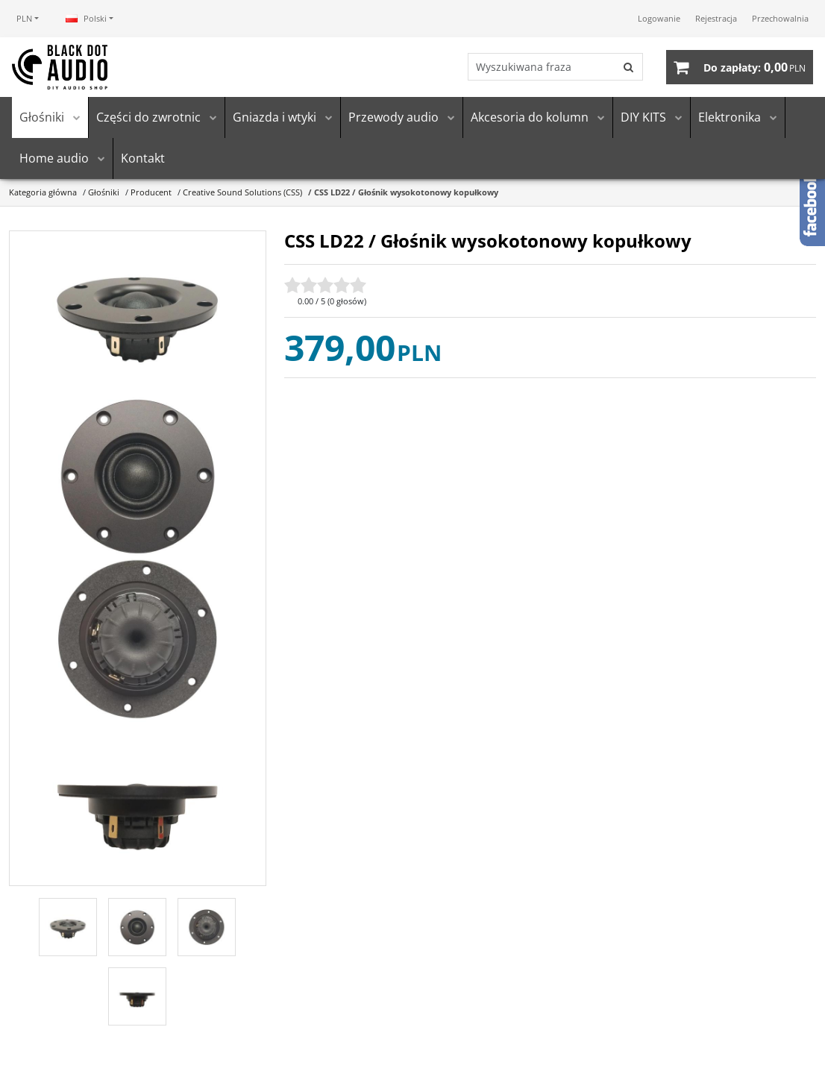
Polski (86, 18)
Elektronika (729, 118)
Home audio (54, 159)
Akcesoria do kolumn (530, 118)
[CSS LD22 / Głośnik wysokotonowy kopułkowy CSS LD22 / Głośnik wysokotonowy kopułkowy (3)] (138, 640)
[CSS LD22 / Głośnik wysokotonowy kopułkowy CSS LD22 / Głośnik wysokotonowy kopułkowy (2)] (138, 477)
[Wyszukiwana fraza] (541, 67)
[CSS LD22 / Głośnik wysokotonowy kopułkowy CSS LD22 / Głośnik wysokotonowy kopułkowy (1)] (138, 313)
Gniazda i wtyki (274, 118)
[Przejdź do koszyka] (754, 67)
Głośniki (41, 118)
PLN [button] (24, 18)
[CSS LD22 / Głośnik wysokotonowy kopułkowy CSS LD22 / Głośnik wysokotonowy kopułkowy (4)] (138, 803)
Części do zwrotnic (148, 118)
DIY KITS (643, 118)
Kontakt (143, 159)
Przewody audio (393, 118)
